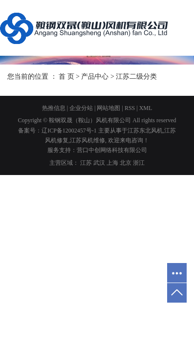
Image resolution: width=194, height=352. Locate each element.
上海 (112, 162)
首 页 (66, 76)
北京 (125, 162)
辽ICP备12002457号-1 (69, 130)
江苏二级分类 (136, 76)
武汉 (99, 162)
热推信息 (53, 108)
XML (145, 108)
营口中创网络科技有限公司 (112, 150)
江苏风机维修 (87, 140)
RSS (130, 108)
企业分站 (81, 108)
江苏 (86, 162)
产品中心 (94, 76)
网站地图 (108, 108)
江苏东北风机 (145, 130)
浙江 (139, 162)
